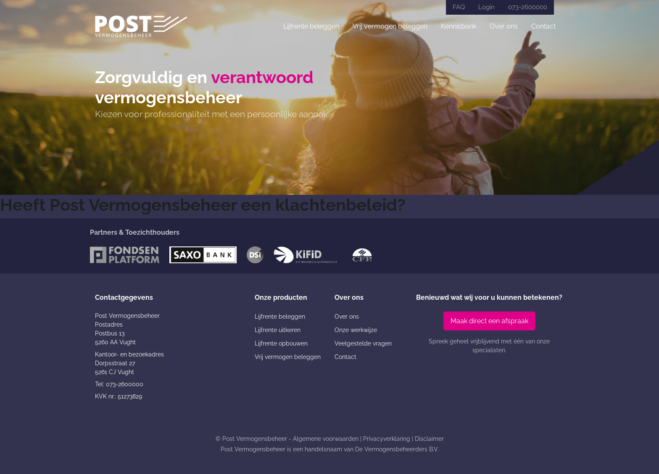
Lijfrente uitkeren (278, 330)
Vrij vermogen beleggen (390, 26)
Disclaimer (429, 438)
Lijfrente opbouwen (281, 343)
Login (486, 7)
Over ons (504, 26)
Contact (543, 26)
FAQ (459, 7)
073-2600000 (527, 7)
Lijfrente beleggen (311, 26)
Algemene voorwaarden (325, 438)
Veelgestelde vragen (363, 343)
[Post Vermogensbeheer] (141, 26)
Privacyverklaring (386, 438)
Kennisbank (458, 26)
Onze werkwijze (356, 330)
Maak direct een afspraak (489, 321)
